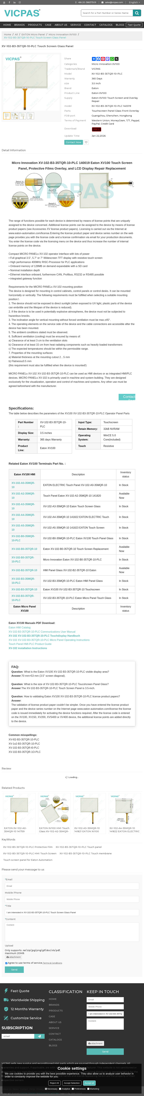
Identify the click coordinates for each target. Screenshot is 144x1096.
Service (75, 24)
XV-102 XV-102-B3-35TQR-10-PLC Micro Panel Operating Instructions (49, 640)
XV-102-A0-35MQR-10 (23, 485)
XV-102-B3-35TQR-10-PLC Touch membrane (86, 853)
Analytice (64, 1089)
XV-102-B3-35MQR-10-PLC (23, 580)
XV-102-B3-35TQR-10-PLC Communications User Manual (42, 631)
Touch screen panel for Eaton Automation (27, 860)
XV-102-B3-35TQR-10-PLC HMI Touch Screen (29, 853)
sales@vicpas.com (114, 2)
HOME (7, 24)
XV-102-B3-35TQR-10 (24, 589)
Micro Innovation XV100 (63, 34)
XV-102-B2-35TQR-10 (24, 570)
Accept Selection (72, 1083)
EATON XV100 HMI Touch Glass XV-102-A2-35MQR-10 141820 (54, 830)
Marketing (93, 1089)
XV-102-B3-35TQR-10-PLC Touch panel (79, 847)
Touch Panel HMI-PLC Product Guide (30, 644)
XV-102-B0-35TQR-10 (24, 549)
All (16, 34)
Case (48, 24)
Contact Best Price (128, 401)
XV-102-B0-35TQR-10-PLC (23, 559)
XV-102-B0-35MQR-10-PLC (23, 538)
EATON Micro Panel (33, 34)
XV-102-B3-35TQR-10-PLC (23, 598)
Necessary (51, 1089)
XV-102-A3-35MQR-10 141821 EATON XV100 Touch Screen (87, 830)
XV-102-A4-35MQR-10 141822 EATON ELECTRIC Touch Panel (124, 830)
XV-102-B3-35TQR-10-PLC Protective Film (28, 847)
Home (7, 34)
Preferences (79, 1089)
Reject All (54, 1083)
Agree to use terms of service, (33, 962)
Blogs (120, 24)
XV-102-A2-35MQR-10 (23, 495)
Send (14, 969)
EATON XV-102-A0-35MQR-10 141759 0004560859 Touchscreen (15, 830)
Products (35, 24)
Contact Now (73, 142)
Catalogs (105, 24)
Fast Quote (134, 24)
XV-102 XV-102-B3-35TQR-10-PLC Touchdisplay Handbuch (44, 635)
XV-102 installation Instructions (28, 648)
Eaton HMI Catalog (20, 627)
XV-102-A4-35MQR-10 (23, 517)
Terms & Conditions (52, 963)
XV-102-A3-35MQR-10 (23, 506)
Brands (19, 24)
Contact (90, 24)
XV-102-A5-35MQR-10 (23, 527)
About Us (61, 24)
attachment (13, 957)
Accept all (89, 1083)
